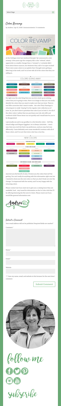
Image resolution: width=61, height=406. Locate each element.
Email (8, 259)
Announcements (29, 27)
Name (8, 250)
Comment (10, 227)
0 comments (40, 27)
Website (8, 267)
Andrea (10, 27)
